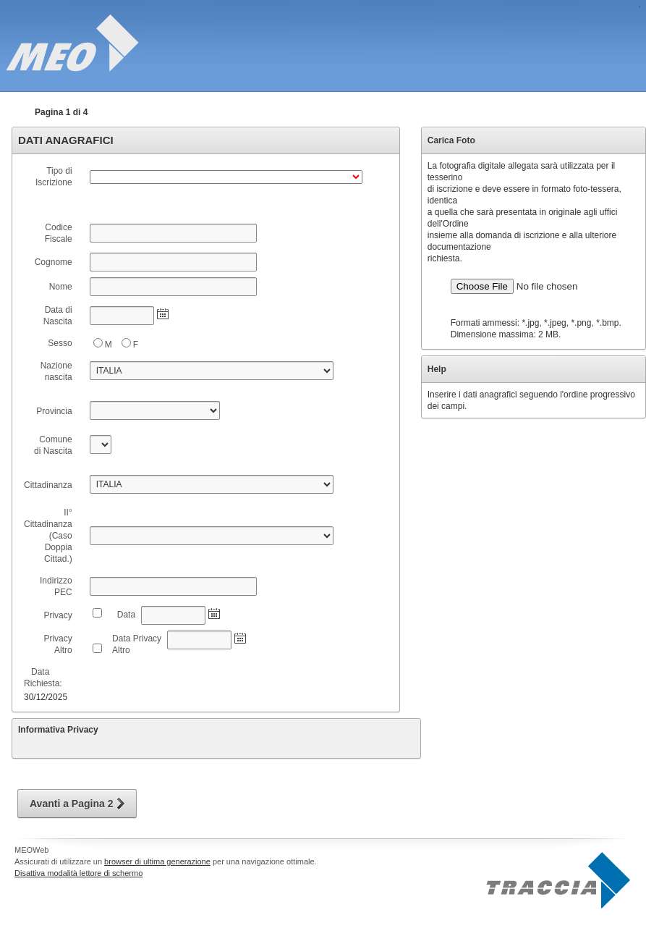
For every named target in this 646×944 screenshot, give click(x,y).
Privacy (57, 615)
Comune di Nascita (52, 445)
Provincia (54, 411)
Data (123, 615)
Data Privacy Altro (136, 644)
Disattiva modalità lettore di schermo (78, 873)
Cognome (53, 262)
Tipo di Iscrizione (53, 176)
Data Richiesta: (43, 677)
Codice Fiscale (58, 233)
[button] (77, 803)
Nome (57, 287)
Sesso (56, 343)
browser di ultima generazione (157, 861)
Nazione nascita (56, 371)
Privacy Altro (57, 644)
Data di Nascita (55, 315)
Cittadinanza (48, 485)
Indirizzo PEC (56, 586)
